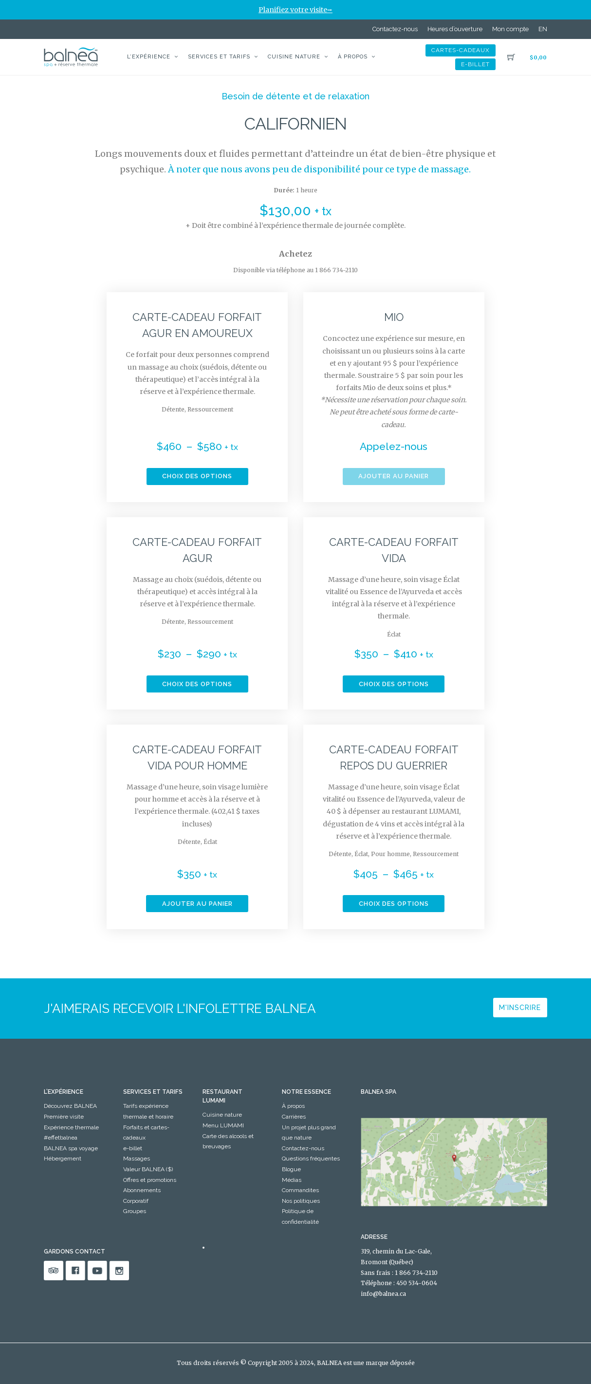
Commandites (300, 1190)
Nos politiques (301, 1200)
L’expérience (148, 57)
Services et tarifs (219, 57)
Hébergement (62, 1158)
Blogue (291, 1169)
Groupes (134, 1211)
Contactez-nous (395, 29)
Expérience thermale (71, 1127)
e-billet (475, 64)
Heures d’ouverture (454, 29)
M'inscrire (520, 1007)
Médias (291, 1180)
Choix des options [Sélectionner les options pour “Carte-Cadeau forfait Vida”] (394, 684)
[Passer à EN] (542, 29)
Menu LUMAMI (223, 1125)
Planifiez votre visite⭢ (295, 9)
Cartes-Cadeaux (460, 50)
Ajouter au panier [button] (197, 903)
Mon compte (510, 29)
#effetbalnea (60, 1137)
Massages (136, 1158)
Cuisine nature (294, 57)
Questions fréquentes (311, 1158)
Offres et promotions (149, 1180)
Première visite (64, 1116)
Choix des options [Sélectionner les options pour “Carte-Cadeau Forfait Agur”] (197, 684)
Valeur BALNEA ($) (148, 1169)
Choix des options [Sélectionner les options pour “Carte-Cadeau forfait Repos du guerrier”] (394, 903)
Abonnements (142, 1190)
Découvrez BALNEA (70, 1106)
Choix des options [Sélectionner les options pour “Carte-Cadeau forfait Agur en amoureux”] (197, 476)
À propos (353, 57)
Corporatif (135, 1200)
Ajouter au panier (393, 476)
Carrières (294, 1116)
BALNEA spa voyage (71, 1148)
